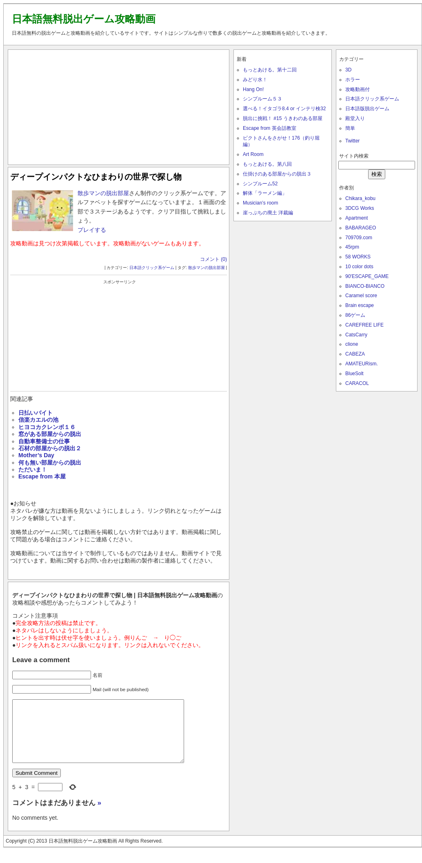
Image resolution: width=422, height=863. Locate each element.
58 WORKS (358, 257)
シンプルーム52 (260, 184)
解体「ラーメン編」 (265, 193)
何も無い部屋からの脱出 (49, 462)
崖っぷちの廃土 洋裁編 (268, 213)
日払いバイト (35, 412)
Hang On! (253, 89)
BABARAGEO (360, 228)
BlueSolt (354, 373)
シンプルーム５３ (262, 99)
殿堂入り (355, 118)
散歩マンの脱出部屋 (103, 193)
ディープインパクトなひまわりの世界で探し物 (96, 176)
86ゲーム (355, 315)
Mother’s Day (36, 455)
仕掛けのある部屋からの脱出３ (277, 174)
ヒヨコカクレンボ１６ (47, 427)
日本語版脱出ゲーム (367, 108)
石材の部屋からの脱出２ (49, 448)
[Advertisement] (118, 105)
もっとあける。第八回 (267, 164)
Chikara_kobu (360, 198)
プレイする (92, 230)
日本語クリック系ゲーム (151, 267)
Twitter (352, 141)
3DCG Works (359, 208)
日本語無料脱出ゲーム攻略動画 (83, 18)
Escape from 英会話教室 (269, 128)
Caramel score (361, 295)
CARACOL (357, 383)
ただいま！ (32, 469)
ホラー (352, 79)
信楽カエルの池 (38, 419)
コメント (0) (213, 259)
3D (348, 70)
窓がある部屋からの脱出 (49, 434)
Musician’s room (260, 203)
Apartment (356, 218)
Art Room (253, 154)
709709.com (358, 237)
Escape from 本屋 (42, 476)
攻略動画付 (357, 89)
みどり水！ (255, 79)
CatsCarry (356, 335)
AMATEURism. (361, 364)
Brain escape (359, 305)
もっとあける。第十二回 (270, 70)
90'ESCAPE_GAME (367, 276)
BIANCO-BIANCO (364, 286)
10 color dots (359, 266)
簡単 (350, 128)
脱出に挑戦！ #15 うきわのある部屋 (282, 118)
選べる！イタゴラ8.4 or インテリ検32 (284, 108)
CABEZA (355, 354)
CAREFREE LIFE (364, 325)
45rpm (352, 247)
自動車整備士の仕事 (44, 441)
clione (351, 344)
